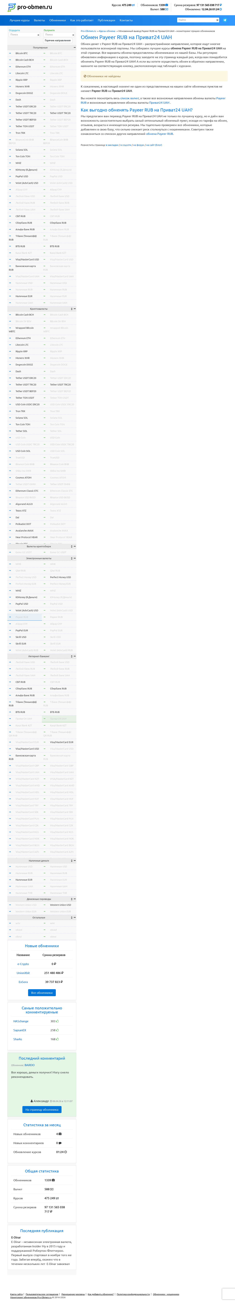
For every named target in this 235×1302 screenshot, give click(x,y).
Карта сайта (16, 1294)
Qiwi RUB (21, 570)
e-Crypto (23, 964)
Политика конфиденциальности (133, 1294)
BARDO (30, 1065)
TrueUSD (20, 457)
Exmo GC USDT (24, 552)
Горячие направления (58, 40)
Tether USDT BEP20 (26, 119)
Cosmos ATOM (23, 477)
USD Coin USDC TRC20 (27, 444)
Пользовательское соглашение (42, 1294)
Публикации (106, 20)
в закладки (112, 145)
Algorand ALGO (24, 504)
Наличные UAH (24, 302)
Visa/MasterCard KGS (27, 832)
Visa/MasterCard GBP (27, 765)
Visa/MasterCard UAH (27, 276)
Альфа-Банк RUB (25, 229)
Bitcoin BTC (22, 53)
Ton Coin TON (23, 156)
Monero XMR (23, 86)
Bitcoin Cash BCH (25, 60)
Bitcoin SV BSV (23, 321)
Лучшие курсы (20, 20)
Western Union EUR (26, 911)
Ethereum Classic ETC (27, 490)
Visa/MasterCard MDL (27, 792)
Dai (17, 517)
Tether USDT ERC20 (26, 106)
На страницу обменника (42, 1109)
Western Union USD (26, 905)
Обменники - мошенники (166, 1294)
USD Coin (21, 437)
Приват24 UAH (159, 102)
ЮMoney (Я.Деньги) (26, 169)
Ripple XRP (22, 80)
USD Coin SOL (23, 451)
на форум (138, 145)
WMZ (18, 163)
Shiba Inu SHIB (23, 470)
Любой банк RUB (25, 202)
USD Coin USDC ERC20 (27, 404)
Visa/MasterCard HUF (27, 798)
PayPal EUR (22, 630)
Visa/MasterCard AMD (28, 785)
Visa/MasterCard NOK (27, 838)
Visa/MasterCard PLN (27, 818)
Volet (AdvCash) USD (27, 183)
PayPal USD (22, 176)
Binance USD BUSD (26, 497)
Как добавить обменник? (101, 1294)
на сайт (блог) (154, 145)
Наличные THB (24, 893)
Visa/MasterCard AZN (27, 852)
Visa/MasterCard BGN (27, 845)
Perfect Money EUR (26, 583)
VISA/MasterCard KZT (27, 778)
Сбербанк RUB (24, 222)
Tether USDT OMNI (26, 484)
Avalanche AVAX (24, 530)
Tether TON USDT (25, 126)
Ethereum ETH (23, 66)
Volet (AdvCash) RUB (27, 650)
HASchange (20, 1021)
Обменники (57, 20)
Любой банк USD (25, 196)
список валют (129, 98)
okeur (19, 936)
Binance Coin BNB (25, 464)
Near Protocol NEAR (26, 537)
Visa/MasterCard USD (27, 259)
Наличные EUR (24, 296)
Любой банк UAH (25, 209)
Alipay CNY (22, 189)
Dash (18, 99)
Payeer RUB (22, 617)
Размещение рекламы (73, 1294)
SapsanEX (19, 1030)
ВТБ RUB (20, 246)
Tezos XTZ (21, 510)
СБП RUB (20, 216)
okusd (19, 929)
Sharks (17, 1039)
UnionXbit (23, 973)
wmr (18, 923)
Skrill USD (21, 637)
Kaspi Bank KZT (24, 253)
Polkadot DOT (23, 524)
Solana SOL (22, 149)
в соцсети (125, 145)
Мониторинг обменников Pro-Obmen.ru (31, 1297)
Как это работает (81, 20)
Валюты (39, 20)
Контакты (126, 20)
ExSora (23, 982)
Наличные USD (24, 283)
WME (18, 564)
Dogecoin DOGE (24, 93)
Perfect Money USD (26, 577)
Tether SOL (21, 431)
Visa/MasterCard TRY (27, 805)
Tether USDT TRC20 (26, 113)
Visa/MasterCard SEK (27, 812)
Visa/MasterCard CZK (27, 825)
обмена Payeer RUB (159, 133)
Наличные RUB (24, 289)
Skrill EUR (21, 643)
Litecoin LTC (22, 73)
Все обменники (42, 992)
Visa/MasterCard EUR (27, 742)
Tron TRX (20, 133)
